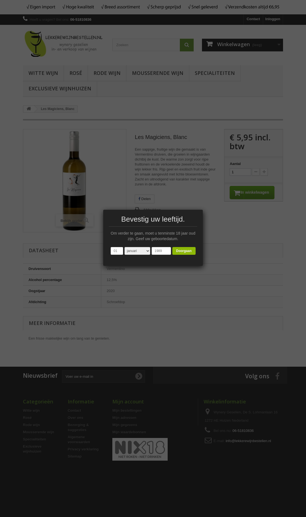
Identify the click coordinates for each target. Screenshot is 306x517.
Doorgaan (183, 251)
